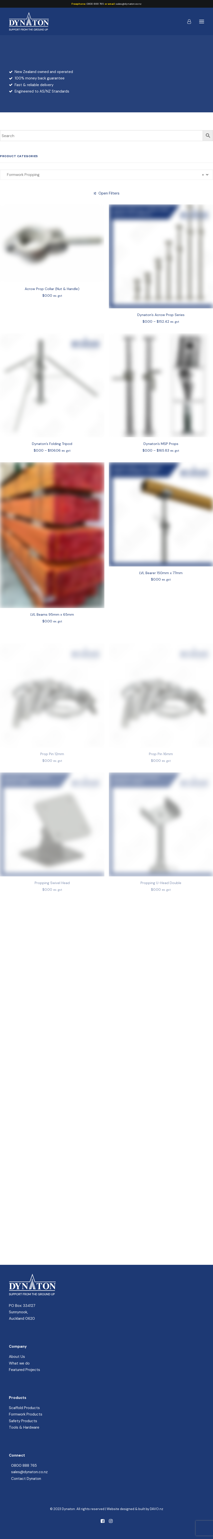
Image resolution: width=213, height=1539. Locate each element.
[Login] (187, 21)
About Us (17, 1356)
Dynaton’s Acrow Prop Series (161, 331)
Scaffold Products (24, 1407)
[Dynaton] (29, 21)
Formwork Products (25, 1414)
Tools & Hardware (24, 1427)
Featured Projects (24, 1369)
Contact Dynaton (26, 1478)
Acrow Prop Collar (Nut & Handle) (52, 299)
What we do (19, 1363)
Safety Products (23, 1420)
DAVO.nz (156, 1509)
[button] (201, 21)
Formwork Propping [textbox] (104, 174)
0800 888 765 (95, 3)
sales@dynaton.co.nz (129, 3)
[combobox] (106, 175)
